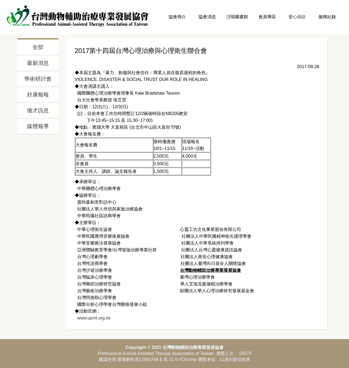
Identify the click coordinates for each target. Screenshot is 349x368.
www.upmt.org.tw (93, 318)
